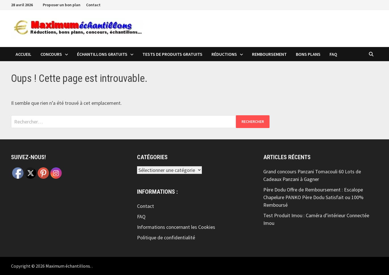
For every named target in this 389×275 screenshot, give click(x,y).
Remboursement (269, 54)
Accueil (23, 54)
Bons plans (308, 54)
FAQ (333, 54)
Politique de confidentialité (166, 237)
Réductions (224, 54)
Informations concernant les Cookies (176, 227)
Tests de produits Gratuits (172, 54)
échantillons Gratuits (102, 54)
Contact (93, 4)
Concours (51, 54)
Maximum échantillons (68, 266)
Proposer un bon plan (61, 4)
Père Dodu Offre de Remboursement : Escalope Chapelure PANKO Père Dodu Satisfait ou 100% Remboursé (313, 197)
